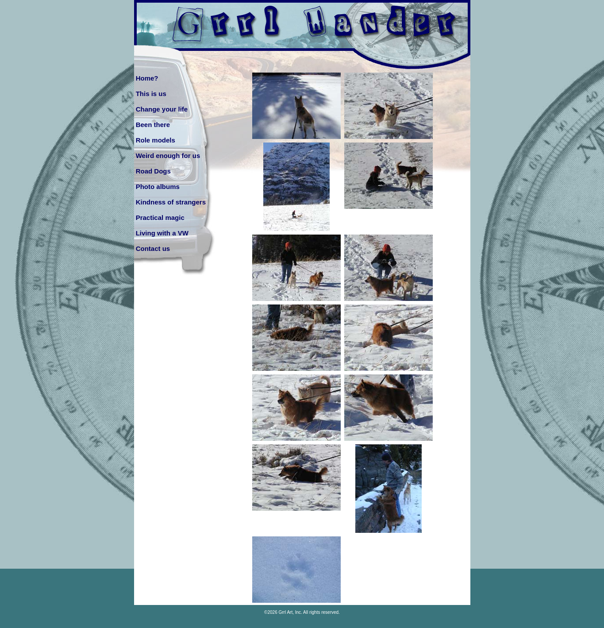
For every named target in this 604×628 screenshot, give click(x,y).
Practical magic (160, 217)
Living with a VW (162, 233)
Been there (153, 124)
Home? (147, 78)
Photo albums (158, 186)
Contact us (153, 248)
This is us (151, 93)
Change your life (162, 109)
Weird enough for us (168, 155)
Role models (155, 140)
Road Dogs (153, 171)
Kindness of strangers (171, 202)
